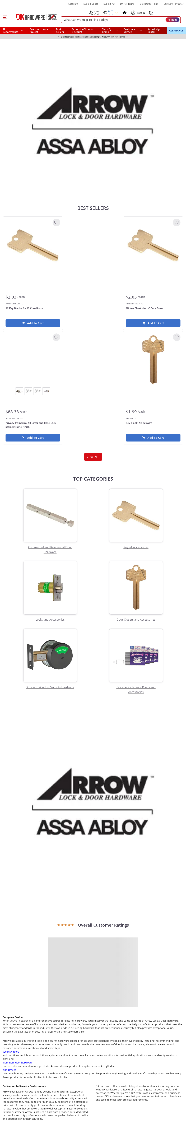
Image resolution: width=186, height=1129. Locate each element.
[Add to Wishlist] (56, 222)
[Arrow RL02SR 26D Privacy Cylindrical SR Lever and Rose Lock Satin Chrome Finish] (33, 360)
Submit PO (109, 3)
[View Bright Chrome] (19, 391)
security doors (11, 1051)
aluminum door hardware (17, 1062)
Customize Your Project (39, 30)
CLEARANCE (176, 30)
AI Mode (172, 19)
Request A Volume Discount (82, 30)
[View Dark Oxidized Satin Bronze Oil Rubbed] (28, 391)
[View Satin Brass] (37, 391)
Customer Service (129, 30)
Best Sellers (60, 30)
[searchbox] (121, 20)
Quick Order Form (149, 3)
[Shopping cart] (151, 13)
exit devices (9, 1069)
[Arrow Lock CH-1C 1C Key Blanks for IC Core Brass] (33, 245)
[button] (5, 17)
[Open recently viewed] (124, 13)
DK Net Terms (127, 3)
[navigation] (133, 30)
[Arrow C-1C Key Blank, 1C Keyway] (153, 360)
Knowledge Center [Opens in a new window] (153, 30)
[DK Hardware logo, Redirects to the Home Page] (32, 17)
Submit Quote (90, 3)
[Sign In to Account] (141, 12)
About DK (73, 3)
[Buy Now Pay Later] (173, 3)
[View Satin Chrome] (46, 391)
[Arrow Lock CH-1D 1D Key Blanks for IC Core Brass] (153, 245)
